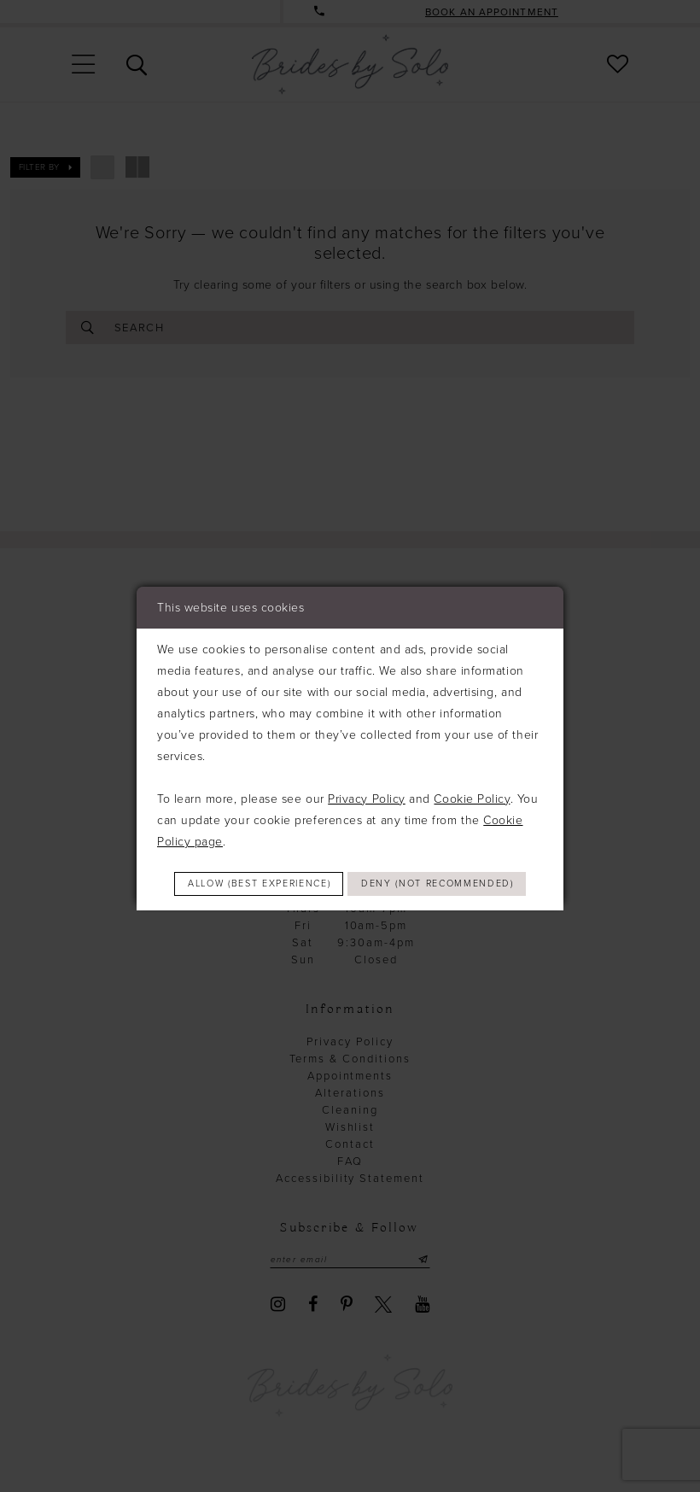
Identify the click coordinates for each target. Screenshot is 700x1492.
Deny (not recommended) (351, 902)
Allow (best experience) (351, 866)
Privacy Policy (366, 779)
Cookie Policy (472, 779)
